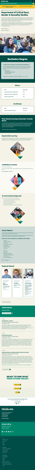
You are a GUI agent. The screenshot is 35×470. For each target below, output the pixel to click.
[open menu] (33, 1)
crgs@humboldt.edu (17, 402)
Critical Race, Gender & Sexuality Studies (9, 3)
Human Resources (5, 451)
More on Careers (5, 260)
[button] (30, 1)
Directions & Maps (5, 418)
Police (3, 460)
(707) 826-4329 (17, 401)
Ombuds (3, 465)
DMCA (3, 442)
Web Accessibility (5, 439)
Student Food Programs (6, 461)
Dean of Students (5, 456)
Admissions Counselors (6, 426)
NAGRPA (3, 444)
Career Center (5, 452)
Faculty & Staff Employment (7, 448)
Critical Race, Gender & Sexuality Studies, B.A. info (15, 76)
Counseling (4, 457)
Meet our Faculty (5, 30)
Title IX (4, 443)
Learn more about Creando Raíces (9, 129)
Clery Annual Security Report (7, 464)
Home (2, 10)
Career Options (4, 28)
